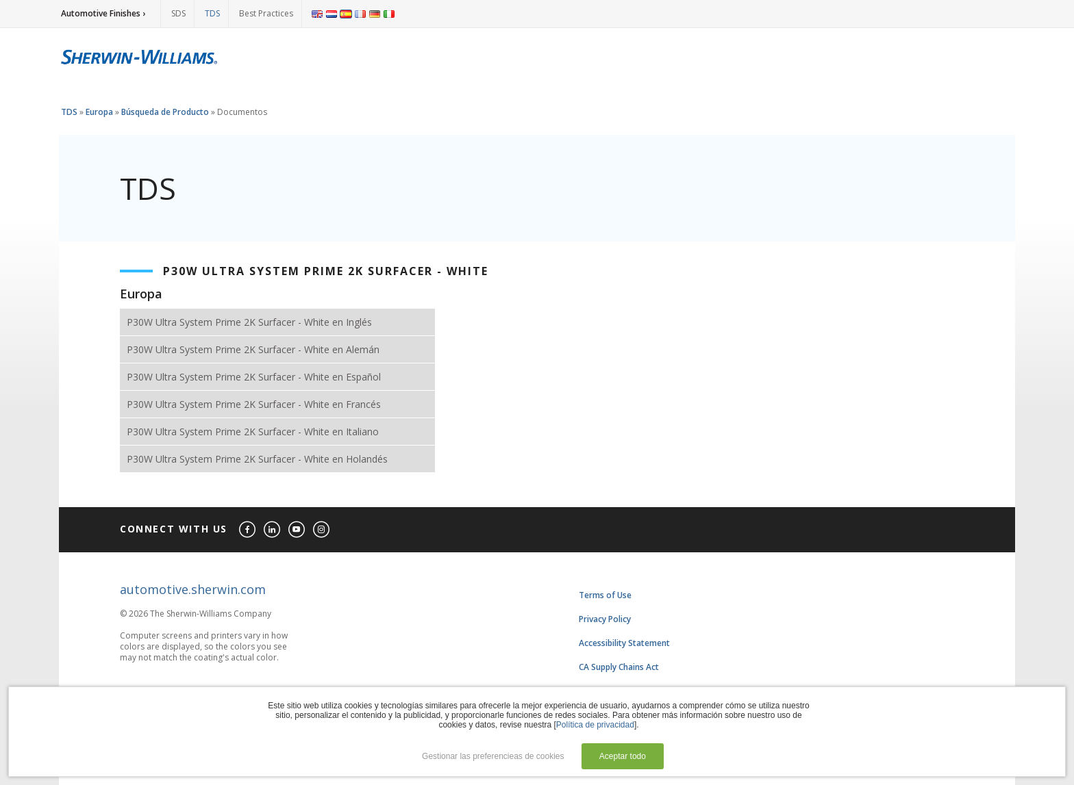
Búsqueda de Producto (165, 112)
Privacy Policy (605, 619)
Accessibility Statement (624, 643)
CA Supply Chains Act (619, 667)
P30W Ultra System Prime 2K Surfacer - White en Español (254, 376)
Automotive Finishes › (103, 13)
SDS (178, 13)
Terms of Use (605, 595)
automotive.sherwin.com (193, 589)
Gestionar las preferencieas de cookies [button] (493, 756)
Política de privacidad (595, 725)
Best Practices (266, 13)
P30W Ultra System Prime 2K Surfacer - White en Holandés (257, 458)
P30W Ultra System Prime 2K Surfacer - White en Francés (254, 404)
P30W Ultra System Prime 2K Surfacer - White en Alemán (253, 349)
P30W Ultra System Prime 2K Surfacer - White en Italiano (253, 431)
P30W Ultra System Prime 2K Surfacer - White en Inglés (249, 322)
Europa (99, 112)
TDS (212, 13)
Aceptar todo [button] (622, 756)
